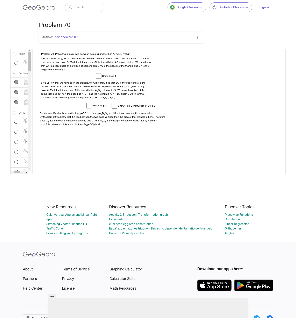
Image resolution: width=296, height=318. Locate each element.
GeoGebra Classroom (230, 7)
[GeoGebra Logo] (39, 7)
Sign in (264, 7)
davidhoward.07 (66, 37)
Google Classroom (186, 7)
